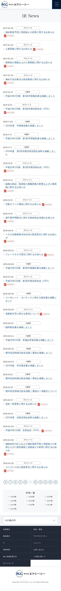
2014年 (48, 501)
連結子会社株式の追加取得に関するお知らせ (26, 79)
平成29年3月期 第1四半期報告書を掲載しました (29, 268)
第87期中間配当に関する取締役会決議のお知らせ (29, 217)
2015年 (30, 501)
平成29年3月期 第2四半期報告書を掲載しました (29, 138)
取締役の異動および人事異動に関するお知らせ (27, 62)
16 (55, 482)
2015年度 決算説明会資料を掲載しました (25, 417)
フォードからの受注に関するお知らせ (23, 254)
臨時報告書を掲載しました (17, 327)
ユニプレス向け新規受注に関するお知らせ (25, 467)
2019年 (12, 497)
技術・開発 (38, 529)
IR (4, 543)
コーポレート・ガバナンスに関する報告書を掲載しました (30, 299)
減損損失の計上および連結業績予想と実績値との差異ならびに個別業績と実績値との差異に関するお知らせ (30, 446)
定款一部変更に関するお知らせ (20, 404)
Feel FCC (37, 543)
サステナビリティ (40, 536)
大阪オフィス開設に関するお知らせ (22, 204)
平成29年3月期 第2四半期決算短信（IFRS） (27, 167)
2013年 (12, 505)
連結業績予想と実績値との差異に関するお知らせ (28, 32)
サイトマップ (8, 563)
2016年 (12, 501)
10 (25, 482)
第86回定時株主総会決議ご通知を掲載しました (28, 352)
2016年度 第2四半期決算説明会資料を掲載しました (29, 153)
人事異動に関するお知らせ (17, 48)
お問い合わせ (39, 550)
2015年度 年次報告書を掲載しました (23, 365)
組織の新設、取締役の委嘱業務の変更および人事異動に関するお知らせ (30, 185)
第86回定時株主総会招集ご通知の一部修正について (30, 391)
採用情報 (6, 550)
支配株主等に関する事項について (21, 313)
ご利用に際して (40, 556)
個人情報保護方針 (10, 556)
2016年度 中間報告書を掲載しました (23, 125)
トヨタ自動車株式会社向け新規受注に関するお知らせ (30, 236)
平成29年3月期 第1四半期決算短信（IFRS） (26, 281)
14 (45, 482)
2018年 (30, 497)
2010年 (12, 509)
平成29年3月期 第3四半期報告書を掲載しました (29, 96)
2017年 (48, 497)
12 (35, 482)
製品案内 (6, 536)
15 (50, 482)
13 (40, 482)
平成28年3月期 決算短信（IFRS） (22, 430)
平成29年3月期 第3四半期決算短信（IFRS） (27, 108)
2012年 (30, 505)
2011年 (49, 505)
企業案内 (6, 529)
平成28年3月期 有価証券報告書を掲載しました (28, 340)
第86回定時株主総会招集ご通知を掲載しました (28, 378)
